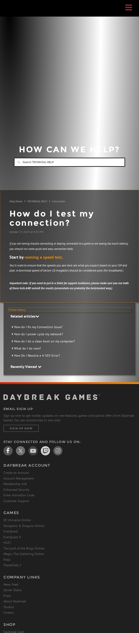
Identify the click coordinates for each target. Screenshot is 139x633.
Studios (8, 607)
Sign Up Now (21, 428)
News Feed (10, 584)
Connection (58, 201)
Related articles (25, 316)
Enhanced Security (16, 490)
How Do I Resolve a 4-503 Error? (37, 355)
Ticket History (17, 310)
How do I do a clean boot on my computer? (44, 341)
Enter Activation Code (18, 495)
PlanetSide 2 (12, 565)
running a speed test (43, 257)
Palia (6, 560)
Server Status (12, 590)
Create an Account (16, 473)
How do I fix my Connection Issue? (38, 327)
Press (7, 596)
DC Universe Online (17, 520)
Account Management (18, 478)
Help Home (16, 201)
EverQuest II (12, 537)
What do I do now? (27, 348)
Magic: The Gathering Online (23, 554)
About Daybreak (14, 601)
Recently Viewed (26, 366)
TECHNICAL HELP (37, 201)
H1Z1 (7, 543)
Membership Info (15, 484)
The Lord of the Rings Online (23, 548)
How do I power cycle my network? (38, 334)
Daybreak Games (15, 13)
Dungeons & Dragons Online (23, 526)
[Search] (69, 162)
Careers (8, 612)
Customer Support (16, 501)
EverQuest (10, 531)
